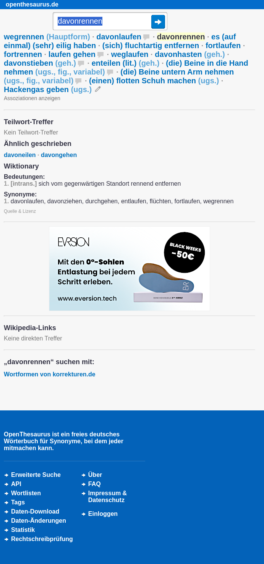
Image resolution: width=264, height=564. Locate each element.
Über (95, 475)
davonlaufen (118, 36)
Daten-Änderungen (38, 520)
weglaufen (130, 54)
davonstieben (40, 63)
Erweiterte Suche (36, 475)
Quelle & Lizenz (20, 211)
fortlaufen (223, 45)
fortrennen (23, 54)
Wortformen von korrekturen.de (50, 374)
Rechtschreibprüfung (42, 539)
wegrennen (47, 36)
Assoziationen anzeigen (32, 98)
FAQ (94, 484)
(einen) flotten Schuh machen (154, 80)
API (16, 484)
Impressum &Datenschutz (107, 496)
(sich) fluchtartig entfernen (150, 45)
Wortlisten (26, 493)
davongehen (59, 155)
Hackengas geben (48, 89)
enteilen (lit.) (126, 63)
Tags (18, 502)
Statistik (23, 530)
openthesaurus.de (32, 4)
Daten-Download (35, 511)
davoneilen (20, 155)
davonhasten (190, 54)
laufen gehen (72, 54)
